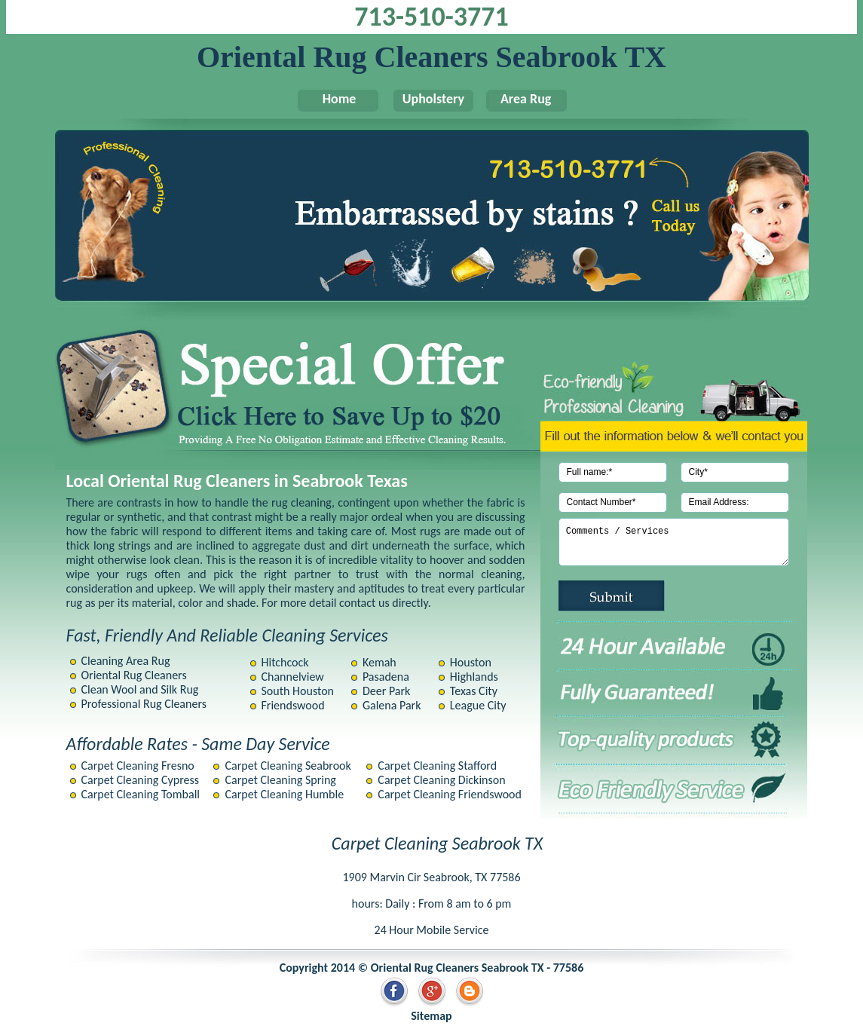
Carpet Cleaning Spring (280, 780)
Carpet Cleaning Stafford (437, 765)
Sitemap (431, 1016)
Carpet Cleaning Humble (284, 794)
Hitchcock (285, 662)
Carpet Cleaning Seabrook (287, 765)
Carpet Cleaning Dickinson (441, 780)
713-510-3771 (431, 16)
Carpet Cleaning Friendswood (450, 794)
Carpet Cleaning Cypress (140, 780)
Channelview (293, 676)
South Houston (298, 691)
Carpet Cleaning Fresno (137, 765)
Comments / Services (674, 542)
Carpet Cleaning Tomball (140, 794)
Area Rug (520, 98)
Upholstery (425, 98)
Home (331, 98)
